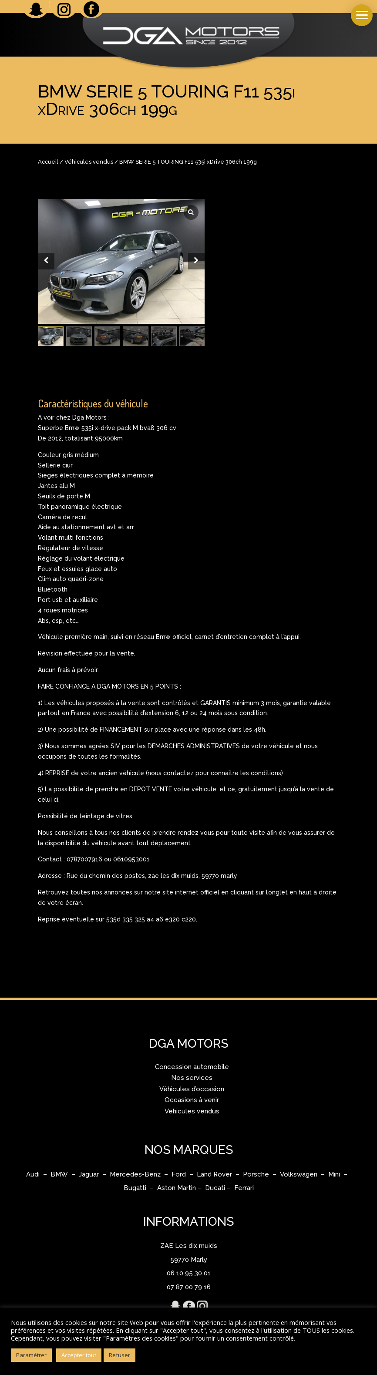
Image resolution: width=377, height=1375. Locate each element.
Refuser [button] (119, 1355)
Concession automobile (192, 1067)
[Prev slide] (46, 261)
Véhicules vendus (88, 161)
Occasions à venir (192, 1100)
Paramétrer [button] (31, 1355)
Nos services (191, 1078)
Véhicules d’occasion (191, 1089)
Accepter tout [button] (78, 1355)
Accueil (48, 161)
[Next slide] (196, 261)
